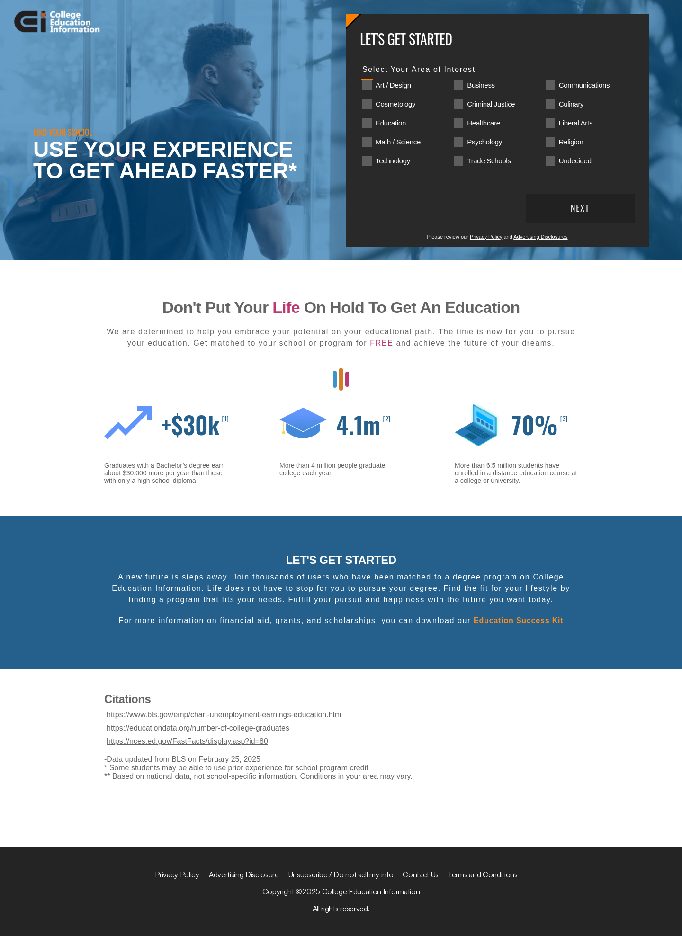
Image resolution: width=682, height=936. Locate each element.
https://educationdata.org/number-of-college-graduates (198, 728)
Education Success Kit (518, 620)
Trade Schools (489, 161)
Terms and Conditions (483, 874)
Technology (393, 161)
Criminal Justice (491, 104)
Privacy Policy (486, 237)
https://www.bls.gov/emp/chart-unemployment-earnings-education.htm (224, 715)
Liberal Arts (575, 123)
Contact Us (421, 874)
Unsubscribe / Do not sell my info (340, 874)
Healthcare (483, 123)
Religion (571, 142)
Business (480, 85)
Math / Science (398, 142)
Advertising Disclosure (244, 874)
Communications (584, 85)
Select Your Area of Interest (419, 69)
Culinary (571, 104)
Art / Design (393, 85)
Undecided (575, 161)
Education (391, 123)
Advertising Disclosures (540, 237)
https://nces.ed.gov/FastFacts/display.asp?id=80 (187, 741)
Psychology (484, 142)
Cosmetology (395, 104)
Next (580, 208)
